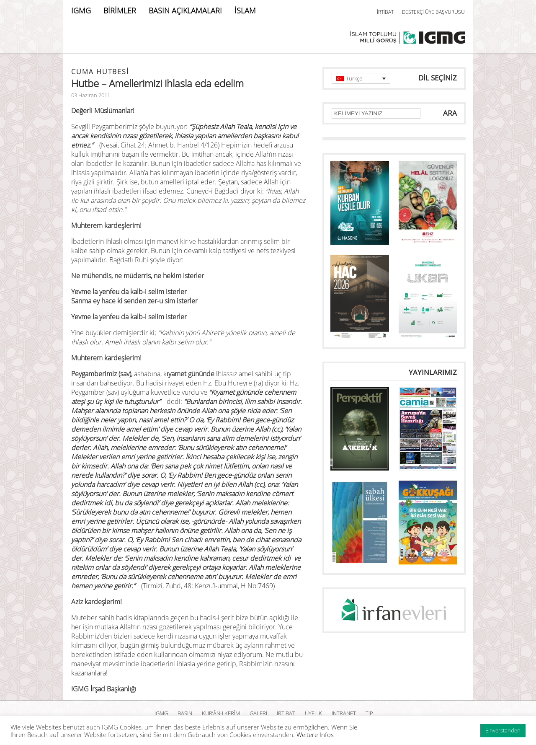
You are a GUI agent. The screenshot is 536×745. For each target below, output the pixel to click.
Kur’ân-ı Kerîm (221, 713)
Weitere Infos (315, 734)
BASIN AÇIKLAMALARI (185, 10)
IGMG (81, 10)
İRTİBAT (385, 12)
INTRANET (344, 713)
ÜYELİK (313, 713)
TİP (369, 713)
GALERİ (258, 713)
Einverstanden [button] (503, 730)
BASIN (185, 713)
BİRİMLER (119, 10)
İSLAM (245, 10)
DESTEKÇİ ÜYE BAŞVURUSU (433, 12)
